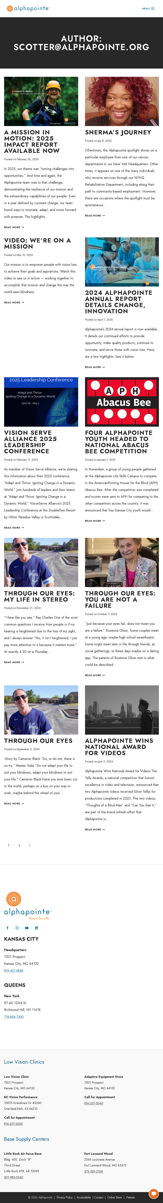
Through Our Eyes (38, 742)
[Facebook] (7, 924)
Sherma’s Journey (118, 132)
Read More (15, 227)
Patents (130, 1197)
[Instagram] (17, 924)
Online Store (114, 1197)
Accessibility (84, 1197)
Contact (98, 1197)
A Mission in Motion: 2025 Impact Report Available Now (32, 141)
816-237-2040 (93, 1101)
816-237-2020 (13, 1122)
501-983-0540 (13, 1177)
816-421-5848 (14, 966)
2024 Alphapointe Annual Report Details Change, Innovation (119, 302)
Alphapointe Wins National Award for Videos (119, 748)
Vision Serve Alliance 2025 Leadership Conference (30, 443)
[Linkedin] (37, 924)
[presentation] (41, 101)
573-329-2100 (93, 1171)
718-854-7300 (14, 1012)
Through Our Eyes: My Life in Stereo (39, 597)
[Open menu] (148, 8)
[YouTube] (27, 924)
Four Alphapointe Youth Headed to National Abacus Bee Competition (119, 443)
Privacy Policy (65, 1197)
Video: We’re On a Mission (37, 243)
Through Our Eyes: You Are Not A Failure (120, 600)
